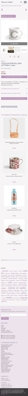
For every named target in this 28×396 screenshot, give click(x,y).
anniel (11, 271)
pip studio (7, 295)
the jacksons (12, 299)
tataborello (5, 299)
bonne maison (11, 275)
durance (21, 278)
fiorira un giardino (10, 280)
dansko (13, 276)
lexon (19, 285)
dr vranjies (4, 278)
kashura (15, 282)
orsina (18, 293)
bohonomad (4, 275)
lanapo (2, 285)
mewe (21, 290)
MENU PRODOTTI (8, 16)
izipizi (10, 282)
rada (12, 295)
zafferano (3, 301)
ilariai (2, 282)
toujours (18, 299)
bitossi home (15, 273)
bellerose (7, 273)
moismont (17, 291)
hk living (23, 280)
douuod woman (23, 276)
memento (10, 290)
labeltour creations (12, 284)
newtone (3, 293)
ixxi (6, 282)
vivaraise (24, 300)
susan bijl (23, 298)
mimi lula (11, 291)
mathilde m (4, 290)
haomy (18, 280)
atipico (15, 271)
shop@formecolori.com (6, 387)
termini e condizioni (5, 330)
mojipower (23, 291)
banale (20, 271)
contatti (3, 329)
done (17, 276)
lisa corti (24, 285)
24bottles (5, 271)
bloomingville (23, 273)
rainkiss (16, 295)
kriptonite (3, 284)
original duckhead (11, 293)
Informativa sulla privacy (7, 332)
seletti (9, 298)
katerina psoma (22, 282)
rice (25, 295)
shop (2, 326)
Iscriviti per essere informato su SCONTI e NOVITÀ (14, 310)
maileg (3, 288)
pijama (2, 295)
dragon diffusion (13, 278)
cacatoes (24, 275)
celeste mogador (5, 276)
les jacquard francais (11, 285)
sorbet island (16, 298)
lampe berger (22, 284)
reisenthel (21, 295)
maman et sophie (17, 288)
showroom (3, 328)
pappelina (23, 293)
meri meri (16, 290)
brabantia (18, 275)
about (2, 325)
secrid (3, 298)
